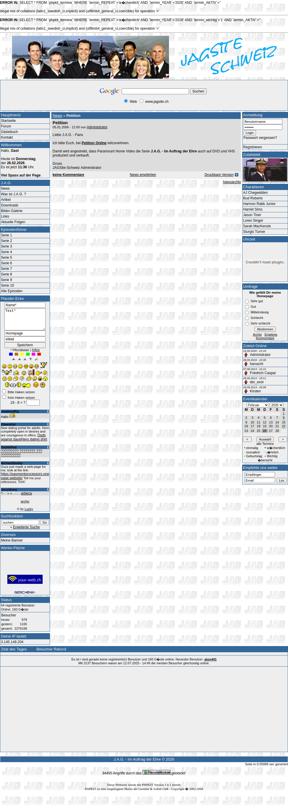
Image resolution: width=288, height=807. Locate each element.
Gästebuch (9, 132)
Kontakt (7, 137)
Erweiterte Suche (26, 531)
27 (270, 431)
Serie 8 (6, 274)
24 (252, 431)
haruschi (256, 364)
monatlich (253, 452)
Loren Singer (253, 220)
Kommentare (265, 338)
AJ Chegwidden (255, 193)
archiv (25, 505)
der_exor (257, 382)
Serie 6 (6, 263)
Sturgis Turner (254, 232)
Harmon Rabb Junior (259, 204)
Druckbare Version (219, 175)
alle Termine (265, 443)
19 (264, 426)
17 (252, 426)
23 (246, 431)
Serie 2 (6, 241)
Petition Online (94, 143)
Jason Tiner (252, 215)
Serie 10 (7, 285)
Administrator (97, 127)
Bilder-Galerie (11, 211)
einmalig (252, 448)
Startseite (8, 121)
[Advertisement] (48, 97)
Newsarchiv (232, 182)
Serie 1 (6, 235)
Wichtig (272, 456)
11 (258, 422)
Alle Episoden (11, 291)
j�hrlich (273, 452)
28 (277, 431)
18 (258, 426)
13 (270, 422)
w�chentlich (276, 448)
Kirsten (255, 391)
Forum (6, 126)
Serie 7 (6, 269)
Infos (36, 354)
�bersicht (265, 460)
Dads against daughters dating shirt (24, 442)
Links (5, 216)
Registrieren (252, 147)
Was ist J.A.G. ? (13, 194)
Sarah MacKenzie (257, 226)
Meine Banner (12, 545)
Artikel (6, 200)
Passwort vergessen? (260, 138)
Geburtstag (254, 456)
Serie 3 (6, 246)
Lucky (29, 513)
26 (264, 431)
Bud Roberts (253, 198)
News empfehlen (143, 175)
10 (252, 422)
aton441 (210, 663)
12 (264, 422)
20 (270, 426)
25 (258, 431)
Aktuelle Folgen (13, 222)
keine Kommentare (68, 175)
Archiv (257, 334)
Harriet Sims (252, 209)
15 (283, 422)
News (5, 188)
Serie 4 (6, 252)
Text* (25, 321)
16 (246, 426)
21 (277, 426)
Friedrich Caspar (263, 373)
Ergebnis (270, 334)
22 (283, 426)
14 (277, 422)
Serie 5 (6, 257)
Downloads (9, 205)
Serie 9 (6, 280)
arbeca (26, 498)
